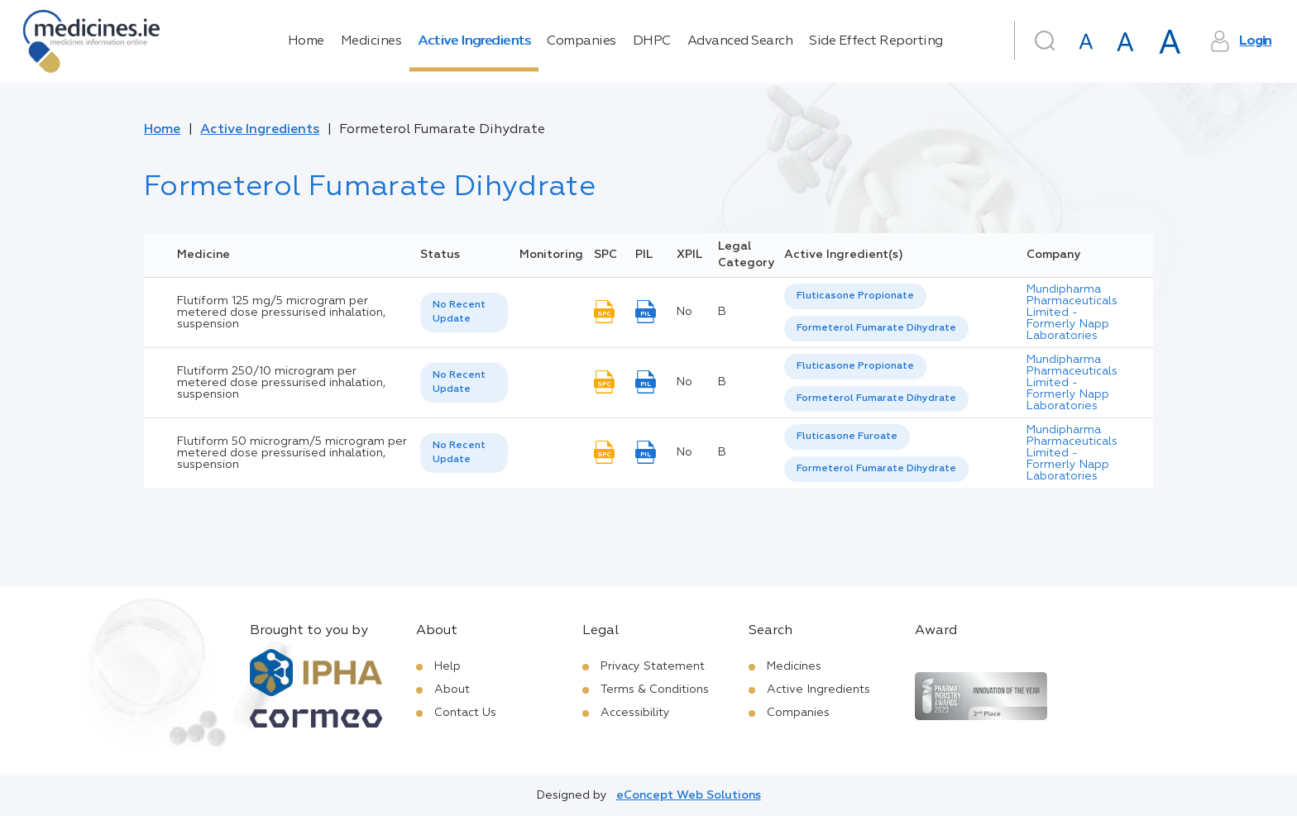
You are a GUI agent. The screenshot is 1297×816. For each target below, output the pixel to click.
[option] (855, 296)
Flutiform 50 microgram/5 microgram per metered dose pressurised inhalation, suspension (292, 453)
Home (306, 41)
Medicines (371, 41)
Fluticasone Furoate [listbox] (847, 436)
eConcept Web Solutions (688, 795)
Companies (581, 41)
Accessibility (635, 712)
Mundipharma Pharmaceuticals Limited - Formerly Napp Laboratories (1072, 312)
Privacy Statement (653, 666)
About (452, 689)
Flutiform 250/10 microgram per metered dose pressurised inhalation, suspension (281, 382)
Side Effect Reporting (876, 41)
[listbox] (464, 312)
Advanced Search (740, 41)
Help (447, 666)
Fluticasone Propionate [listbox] (855, 296)
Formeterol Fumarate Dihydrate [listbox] (876, 328)
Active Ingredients (474, 41)
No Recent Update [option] (459, 312)
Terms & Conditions (655, 689)
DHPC (652, 41)
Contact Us (465, 712)
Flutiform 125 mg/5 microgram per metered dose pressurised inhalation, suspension (281, 312)
